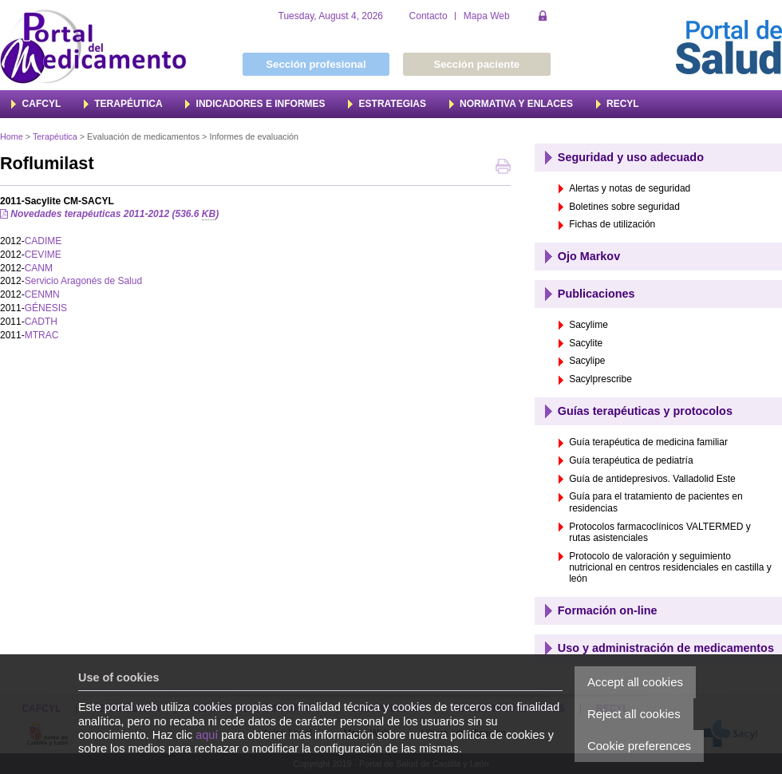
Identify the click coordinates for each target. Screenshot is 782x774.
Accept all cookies (635, 682)
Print (503, 168)
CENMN (42, 294)
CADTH (41, 321)
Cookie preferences (639, 745)
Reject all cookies (634, 714)
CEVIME (43, 254)
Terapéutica (55, 136)
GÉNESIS (46, 308)
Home (11, 136)
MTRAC (42, 335)
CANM (39, 268)
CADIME (43, 241)
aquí (207, 735)
